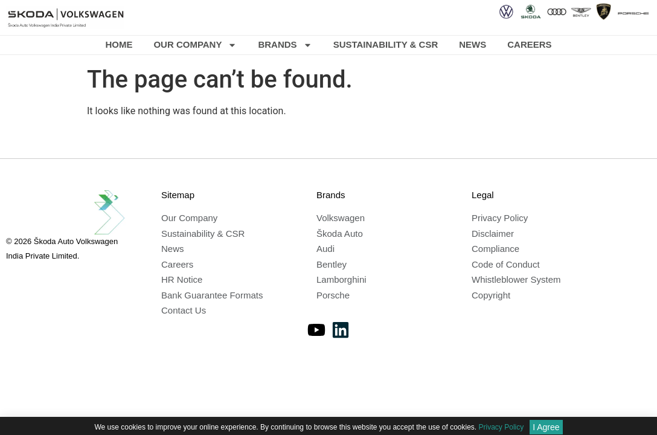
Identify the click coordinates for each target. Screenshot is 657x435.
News (472, 44)
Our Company (195, 45)
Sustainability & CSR (385, 44)
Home (118, 44)
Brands (285, 45)
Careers (529, 44)
